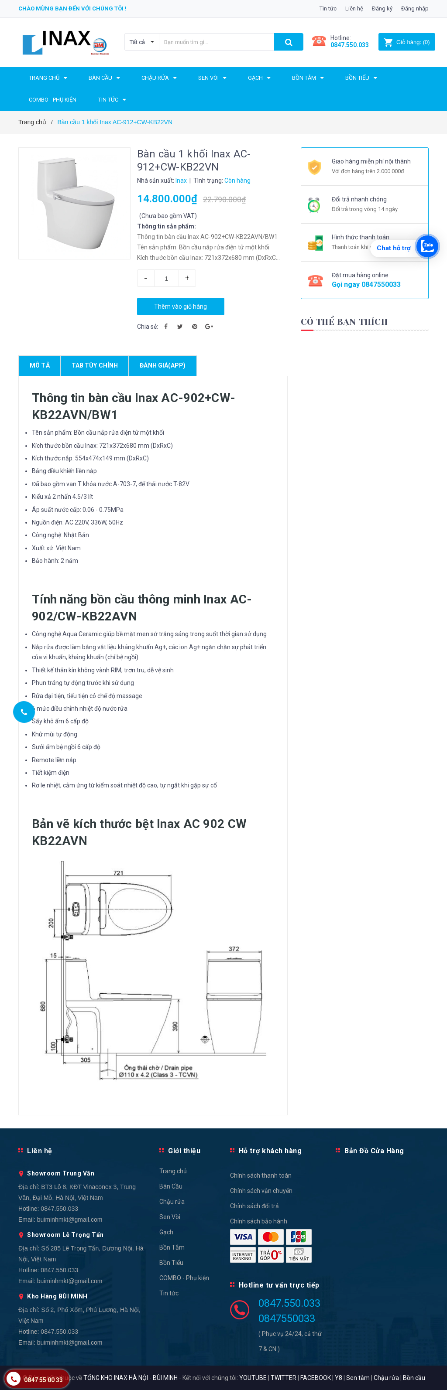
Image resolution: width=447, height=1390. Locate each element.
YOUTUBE (253, 1377)
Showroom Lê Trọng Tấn (65, 1234)
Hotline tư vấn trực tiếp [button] (279, 1285)
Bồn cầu (414, 1377)
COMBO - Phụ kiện (184, 1277)
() (407, 42)
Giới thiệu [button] (184, 1151)
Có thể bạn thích (344, 322)
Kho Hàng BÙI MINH (57, 1296)
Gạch (166, 1232)
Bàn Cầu (170, 1186)
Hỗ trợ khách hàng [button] (270, 1151)
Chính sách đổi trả (254, 1206)
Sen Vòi (169, 1216)
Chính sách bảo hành (258, 1221)
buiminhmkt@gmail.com (70, 1219)
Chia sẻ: (147, 326)
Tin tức (328, 8)
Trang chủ (173, 1171)
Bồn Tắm (172, 1247)
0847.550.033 (59, 1208)
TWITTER (283, 1377)
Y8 (338, 1377)
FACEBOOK (315, 1377)
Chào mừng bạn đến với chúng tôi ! (72, 8)
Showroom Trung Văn (60, 1173)
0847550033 (381, 284)
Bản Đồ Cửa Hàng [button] (374, 1151)
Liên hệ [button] (39, 1151)
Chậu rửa (172, 1201)
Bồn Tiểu (171, 1262)
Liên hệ (354, 8)
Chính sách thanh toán (261, 1175)
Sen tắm (358, 1377)
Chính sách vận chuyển (261, 1190)
